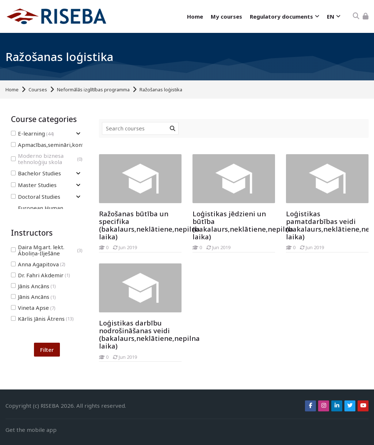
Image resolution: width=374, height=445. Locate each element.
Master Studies (34, 185)
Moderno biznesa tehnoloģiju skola (47, 159)
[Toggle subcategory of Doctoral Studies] (78, 196)
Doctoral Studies (35, 197)
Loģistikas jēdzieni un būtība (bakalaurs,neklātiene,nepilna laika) (242, 225)
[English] (333, 17)
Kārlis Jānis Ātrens (42, 319)
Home (12, 89)
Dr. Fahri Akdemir (40, 275)
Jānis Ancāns (33, 286)
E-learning (32, 133)
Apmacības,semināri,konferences (61, 145)
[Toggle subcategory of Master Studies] (78, 185)
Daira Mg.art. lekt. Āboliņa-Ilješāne (47, 250)
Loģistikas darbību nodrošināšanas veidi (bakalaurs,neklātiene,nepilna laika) (149, 334)
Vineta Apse (33, 308)
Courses (37, 89)
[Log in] (366, 16)
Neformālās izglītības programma (93, 89)
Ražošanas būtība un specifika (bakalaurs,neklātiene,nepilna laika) (149, 225)
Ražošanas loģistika (161, 89)
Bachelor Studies (36, 173)
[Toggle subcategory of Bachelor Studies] (78, 173)
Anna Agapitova (38, 264)
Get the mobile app (31, 429)
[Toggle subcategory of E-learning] (78, 133)
